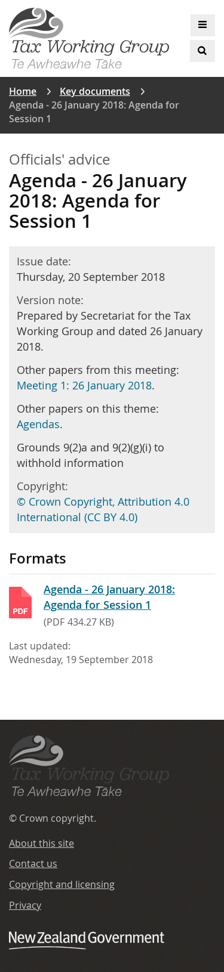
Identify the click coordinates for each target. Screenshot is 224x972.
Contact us (33, 863)
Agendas (38, 424)
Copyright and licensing (62, 884)
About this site (41, 843)
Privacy (25, 905)
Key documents (95, 91)
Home (22, 91)
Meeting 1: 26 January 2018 (84, 385)
